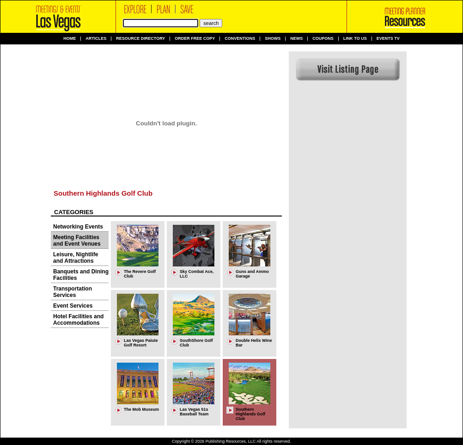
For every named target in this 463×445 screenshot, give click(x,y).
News (296, 39)
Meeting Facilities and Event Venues (77, 240)
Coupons (323, 39)
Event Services (72, 306)
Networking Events (78, 226)
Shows (272, 39)
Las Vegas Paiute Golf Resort (141, 342)
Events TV (388, 39)
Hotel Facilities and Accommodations (78, 319)
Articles (95, 39)
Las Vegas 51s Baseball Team (194, 411)
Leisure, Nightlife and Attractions (75, 257)
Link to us (355, 39)
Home (69, 39)
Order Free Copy (195, 39)
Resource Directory (140, 39)
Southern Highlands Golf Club (103, 193)
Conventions (240, 39)
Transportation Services (72, 291)
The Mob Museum (141, 409)
